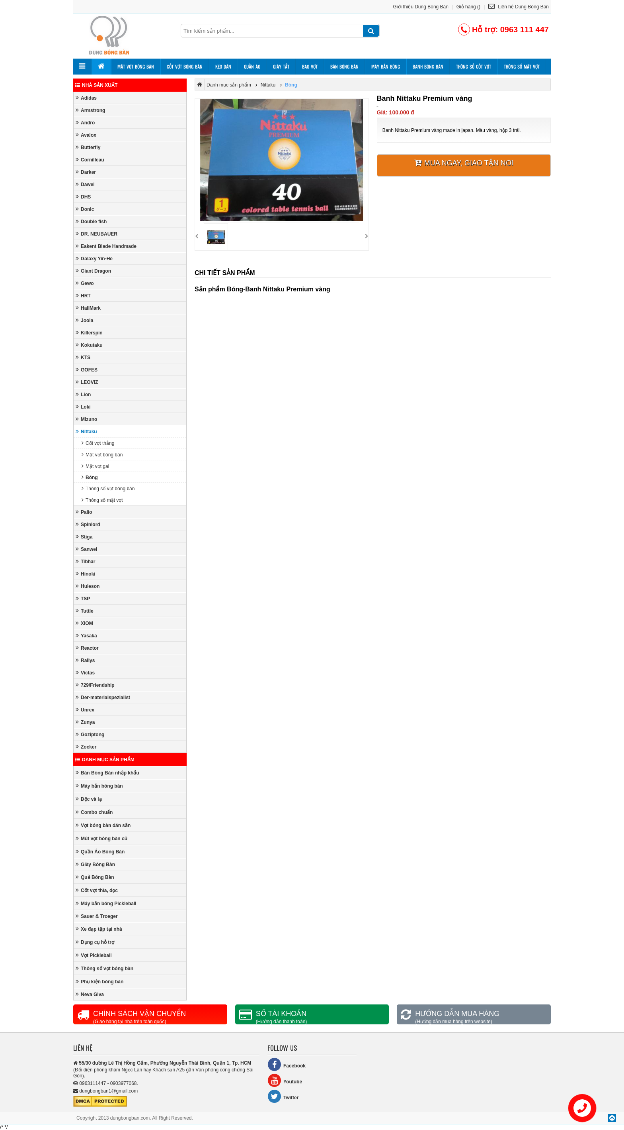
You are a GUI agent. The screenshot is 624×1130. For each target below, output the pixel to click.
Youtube (284, 1080)
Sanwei (86, 549)
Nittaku (86, 431)
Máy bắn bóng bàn (99, 786)
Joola (84, 320)
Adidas (86, 98)
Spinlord (88, 524)
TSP (83, 598)
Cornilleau (90, 160)
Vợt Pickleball (94, 955)
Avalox (86, 135)
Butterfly (88, 147)
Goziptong (90, 734)
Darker (86, 172)
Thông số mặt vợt (522, 66)
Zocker (86, 747)
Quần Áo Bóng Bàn (100, 852)
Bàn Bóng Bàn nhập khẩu (107, 773)
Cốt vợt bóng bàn (185, 66)
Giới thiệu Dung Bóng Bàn (420, 7)
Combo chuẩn (94, 812)
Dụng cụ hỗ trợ (95, 942)
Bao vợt (310, 66)
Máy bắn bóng (385, 66)
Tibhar (85, 561)
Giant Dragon (93, 271)
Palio (84, 512)
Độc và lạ (89, 799)
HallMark (88, 308)
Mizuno (86, 419)
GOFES (87, 370)
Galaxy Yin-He (94, 258)
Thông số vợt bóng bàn (108, 488)
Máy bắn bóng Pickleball (106, 903)
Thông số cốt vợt (473, 66)
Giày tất (281, 66)
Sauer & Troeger (97, 916)
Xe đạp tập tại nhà (99, 929)
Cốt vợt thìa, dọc (97, 890)
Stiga (84, 537)
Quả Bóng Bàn (95, 877)
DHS (83, 197)
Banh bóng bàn (428, 66)
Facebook (286, 1064)
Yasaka (86, 636)
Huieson (87, 586)
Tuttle (85, 611)
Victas (85, 673)
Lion (83, 394)
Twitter (282, 1096)
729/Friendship (95, 685)
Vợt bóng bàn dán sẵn (103, 825)
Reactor (87, 648)
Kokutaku (89, 345)
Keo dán (223, 66)
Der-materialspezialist (103, 697)
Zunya (85, 722)
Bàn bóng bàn (344, 66)
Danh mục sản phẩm (105, 760)
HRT (83, 296)
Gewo (85, 283)
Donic (85, 209)
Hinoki (86, 574)
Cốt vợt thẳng (98, 443)
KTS (83, 357)
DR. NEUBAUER (96, 234)
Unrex (85, 710)
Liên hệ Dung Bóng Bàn (518, 7)
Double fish (91, 221)
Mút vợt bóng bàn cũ (101, 838)
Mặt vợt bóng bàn (135, 66)
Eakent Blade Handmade (106, 246)
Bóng (90, 477)
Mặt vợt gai (95, 466)
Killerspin (89, 333)
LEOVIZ (87, 382)
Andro (85, 123)
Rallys (85, 660)
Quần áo (252, 66)
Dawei (85, 184)
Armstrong (90, 110)
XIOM (84, 623)
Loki (83, 407)
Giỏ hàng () (468, 7)
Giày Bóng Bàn (95, 864)
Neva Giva (90, 994)
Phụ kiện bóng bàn (99, 982)
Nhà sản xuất (96, 85)
